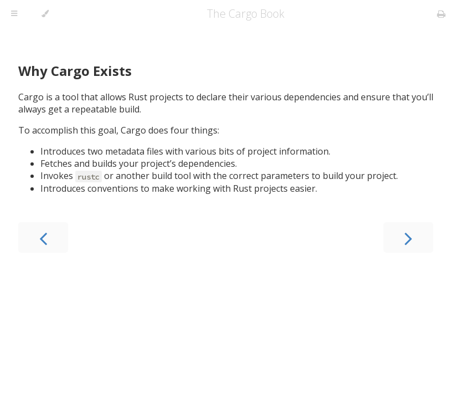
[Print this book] (441, 14)
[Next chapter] (408, 237)
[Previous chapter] (43, 237)
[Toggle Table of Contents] (14, 14)
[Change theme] (45, 14)
